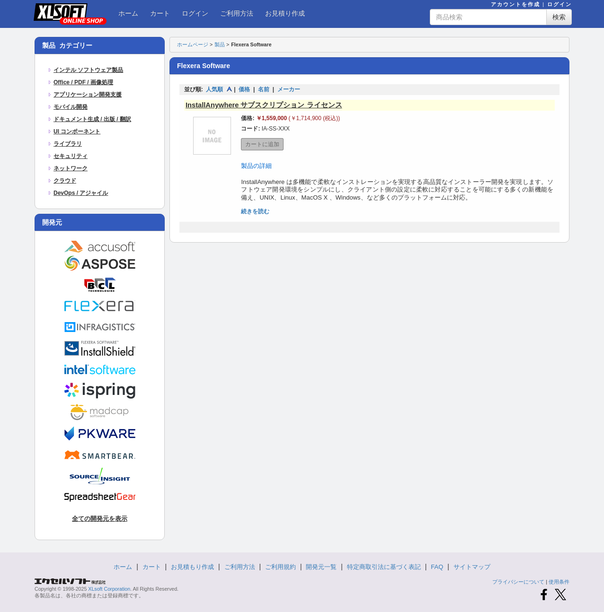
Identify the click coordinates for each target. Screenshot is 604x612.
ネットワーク (70, 168)
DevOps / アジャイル (80, 193)
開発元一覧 (321, 566)
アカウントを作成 (515, 4)
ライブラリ (67, 143)
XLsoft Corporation (109, 589)
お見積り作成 (285, 13)
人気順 (214, 89)
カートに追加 (262, 144)
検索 (559, 17)
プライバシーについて (518, 582)
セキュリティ (70, 156)
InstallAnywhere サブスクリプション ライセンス (264, 105)
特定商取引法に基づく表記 (384, 566)
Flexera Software (251, 44)
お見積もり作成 (192, 566)
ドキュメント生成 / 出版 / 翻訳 (92, 119)
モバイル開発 (70, 107)
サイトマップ (471, 566)
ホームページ (192, 44)
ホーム (128, 13)
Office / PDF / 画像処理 (83, 82)
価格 (244, 89)
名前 (263, 89)
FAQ (437, 566)
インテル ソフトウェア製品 (88, 70)
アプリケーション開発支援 (87, 94)
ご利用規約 (280, 566)
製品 (219, 44)
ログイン (559, 4)
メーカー (288, 89)
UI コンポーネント (76, 131)
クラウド (64, 180)
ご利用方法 (236, 13)
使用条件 (559, 582)
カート (160, 13)
